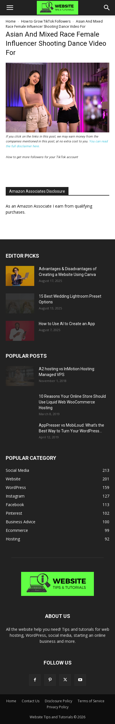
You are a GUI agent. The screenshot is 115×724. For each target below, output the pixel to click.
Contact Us (30, 701)
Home (11, 21)
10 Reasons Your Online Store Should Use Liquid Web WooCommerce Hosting (72, 402)
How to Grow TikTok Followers (45, 21)
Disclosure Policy (58, 701)
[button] (10, 7)
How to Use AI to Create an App (67, 323)
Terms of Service (91, 701)
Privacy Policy (57, 707)
